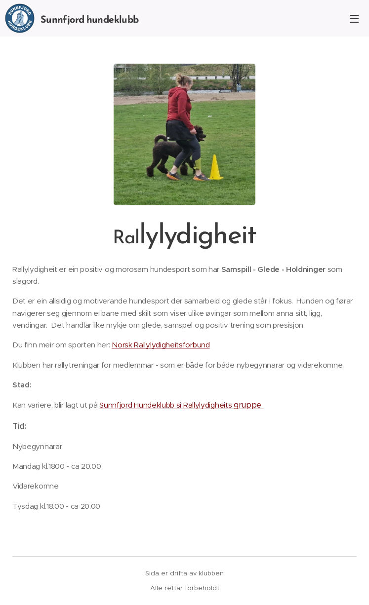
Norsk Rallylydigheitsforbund (161, 344)
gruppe (249, 405)
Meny (354, 18)
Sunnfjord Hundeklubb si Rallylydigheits (166, 405)
